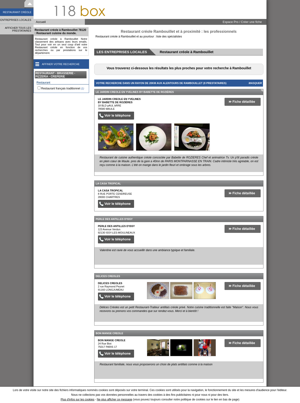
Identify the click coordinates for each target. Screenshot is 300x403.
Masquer (255, 83)
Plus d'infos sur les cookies (77, 399)
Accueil (41, 22)
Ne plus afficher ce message (114, 399)
